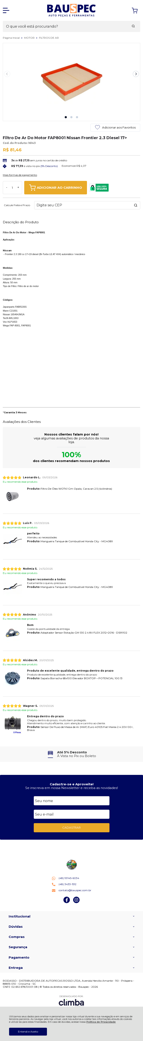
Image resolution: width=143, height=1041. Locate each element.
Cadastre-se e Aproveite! (71, 784)
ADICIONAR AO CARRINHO (55, 187)
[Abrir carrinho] (134, 10)
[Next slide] (136, 74)
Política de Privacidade (101, 1022)
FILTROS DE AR (49, 37)
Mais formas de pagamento (20, 175)
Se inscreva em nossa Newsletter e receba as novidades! (71, 788)
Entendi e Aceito (28, 1031)
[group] (71, 754)
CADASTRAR (71, 827)
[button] (66, 117)
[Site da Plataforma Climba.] (71, 1001)
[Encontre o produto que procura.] (133, 27)
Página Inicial (11, 37)
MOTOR (29, 37)
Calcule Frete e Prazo (17, 205)
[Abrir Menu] (6, 10)
